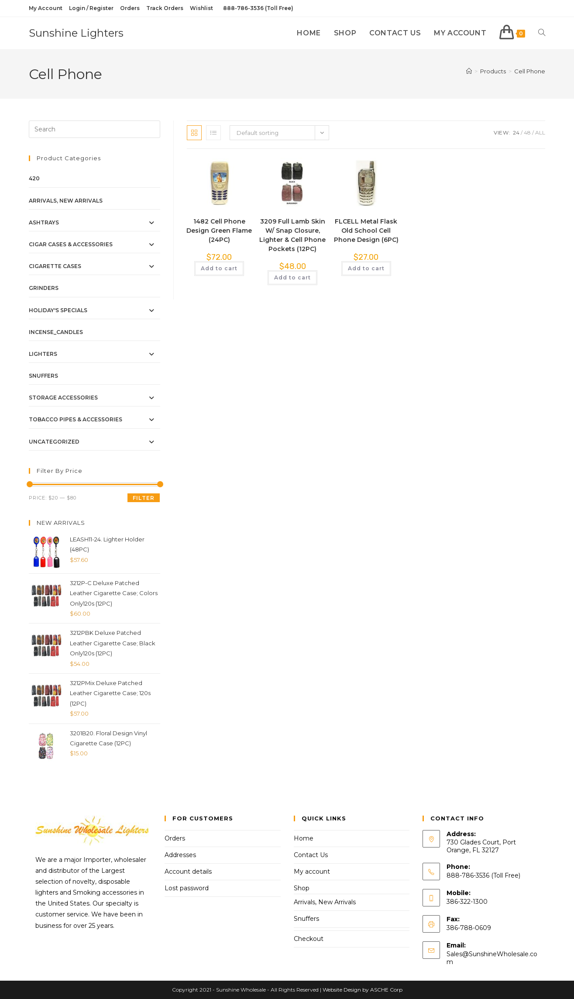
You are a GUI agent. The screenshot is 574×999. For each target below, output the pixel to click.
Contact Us (311, 855)
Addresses (180, 855)
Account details (188, 871)
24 (516, 132)
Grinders (43, 288)
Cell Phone (529, 71)
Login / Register (91, 8)
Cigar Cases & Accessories (71, 244)
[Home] (469, 71)
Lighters (43, 354)
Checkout (308, 939)
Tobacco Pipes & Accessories (75, 419)
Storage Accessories (63, 397)
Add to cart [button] (219, 268)
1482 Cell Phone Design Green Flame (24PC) (219, 230)
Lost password (187, 888)
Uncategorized (54, 441)
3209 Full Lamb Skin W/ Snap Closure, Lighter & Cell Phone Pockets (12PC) (292, 235)
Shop (301, 888)
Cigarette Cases (55, 266)
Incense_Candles (56, 332)
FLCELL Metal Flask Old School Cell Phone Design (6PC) (366, 230)
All (540, 132)
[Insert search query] (94, 129)
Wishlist (201, 8)
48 (527, 132)
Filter (144, 498)
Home (303, 838)
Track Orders (164, 8)
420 (34, 178)
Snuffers (43, 375)
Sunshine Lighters (76, 33)
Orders (130, 8)
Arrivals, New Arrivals (66, 200)
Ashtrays (44, 222)
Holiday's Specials (58, 310)
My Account (45, 8)
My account (312, 871)
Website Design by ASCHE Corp (362, 989)
